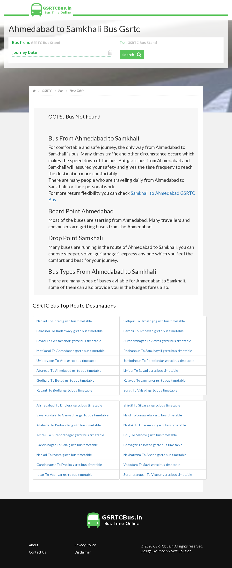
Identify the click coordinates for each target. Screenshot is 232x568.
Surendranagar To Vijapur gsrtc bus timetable (157, 474)
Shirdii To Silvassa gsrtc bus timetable (151, 405)
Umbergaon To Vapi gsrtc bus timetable (66, 360)
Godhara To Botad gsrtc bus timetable (65, 380)
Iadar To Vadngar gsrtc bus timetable (64, 474)
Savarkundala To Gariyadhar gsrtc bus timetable (72, 415)
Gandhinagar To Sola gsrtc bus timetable (67, 444)
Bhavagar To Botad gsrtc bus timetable (152, 444)
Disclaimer (82, 552)
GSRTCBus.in (163, 546)
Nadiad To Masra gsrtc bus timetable (64, 454)
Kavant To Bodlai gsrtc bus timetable (64, 390)
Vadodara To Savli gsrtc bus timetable (151, 464)
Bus (60, 91)
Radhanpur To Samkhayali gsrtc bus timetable (157, 350)
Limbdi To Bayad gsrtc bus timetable (150, 370)
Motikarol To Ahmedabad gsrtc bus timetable (70, 350)
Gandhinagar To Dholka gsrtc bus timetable (69, 464)
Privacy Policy (85, 544)
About (33, 544)
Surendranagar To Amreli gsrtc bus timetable (157, 340)
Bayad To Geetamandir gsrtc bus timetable (68, 340)
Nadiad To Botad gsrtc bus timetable (64, 321)
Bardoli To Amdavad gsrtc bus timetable (153, 331)
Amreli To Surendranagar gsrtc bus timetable (70, 435)
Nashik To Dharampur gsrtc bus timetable (154, 425)
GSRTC (47, 91)
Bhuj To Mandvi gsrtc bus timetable (150, 435)
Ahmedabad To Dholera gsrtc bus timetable (69, 405)
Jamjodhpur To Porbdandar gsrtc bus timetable (158, 360)
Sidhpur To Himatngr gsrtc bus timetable (154, 321)
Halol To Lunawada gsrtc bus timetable (152, 415)
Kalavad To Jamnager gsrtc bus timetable (154, 380)
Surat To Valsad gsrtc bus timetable (150, 390)
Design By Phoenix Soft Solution (166, 550)
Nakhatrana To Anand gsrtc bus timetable (155, 454)
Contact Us (37, 552)
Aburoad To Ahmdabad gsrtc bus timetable (69, 370)
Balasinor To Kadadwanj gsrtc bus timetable (69, 331)
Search (128, 54)
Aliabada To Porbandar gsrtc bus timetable (68, 425)
